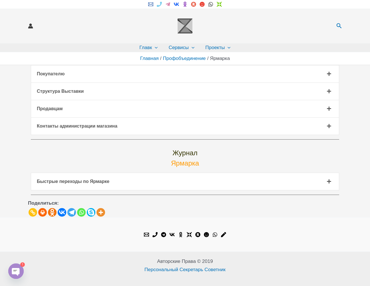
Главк (149, 47)
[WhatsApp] (210, 4)
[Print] (42, 212)
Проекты (216, 47)
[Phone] (159, 4)
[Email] (150, 4)
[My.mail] (202, 4)
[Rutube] (193, 4)
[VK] (176, 4)
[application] (156, 47)
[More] (100, 212)
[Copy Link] (33, 212)
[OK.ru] (180, 234)
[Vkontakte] (62, 212)
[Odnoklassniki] (52, 212)
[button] (339, 26)
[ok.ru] (185, 4)
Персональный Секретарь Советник (185, 269)
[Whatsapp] (81, 212)
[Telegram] (167, 4)
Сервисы (182, 47)
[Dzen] (219, 4)
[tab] (185, 73)
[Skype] (91, 212)
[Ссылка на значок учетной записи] (30, 26)
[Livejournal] (223, 234)
